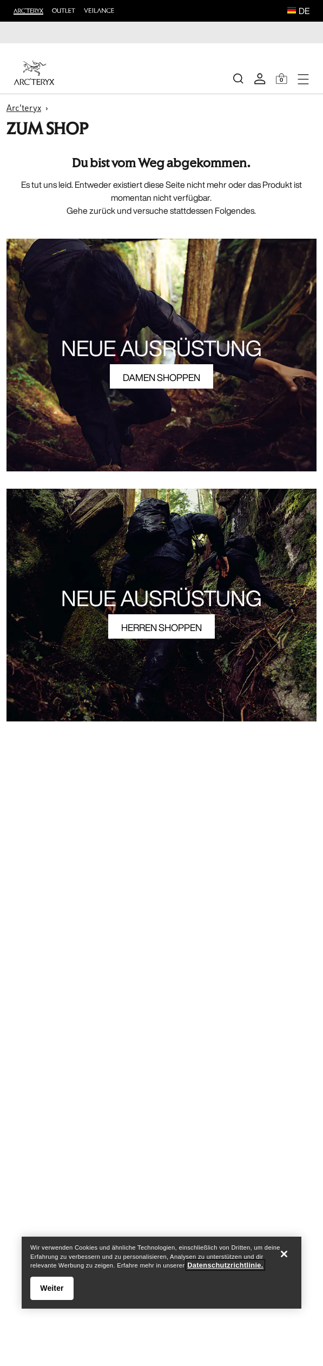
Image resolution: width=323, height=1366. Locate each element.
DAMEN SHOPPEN (161, 377)
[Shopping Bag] (281, 78)
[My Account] (259, 78)
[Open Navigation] (302, 78)
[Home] (34, 73)
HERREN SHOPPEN (161, 627)
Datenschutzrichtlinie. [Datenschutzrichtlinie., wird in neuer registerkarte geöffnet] (225, 1265)
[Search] (238, 78)
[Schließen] (284, 1254)
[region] (161, 1273)
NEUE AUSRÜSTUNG (161, 348)
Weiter (51, 1288)
